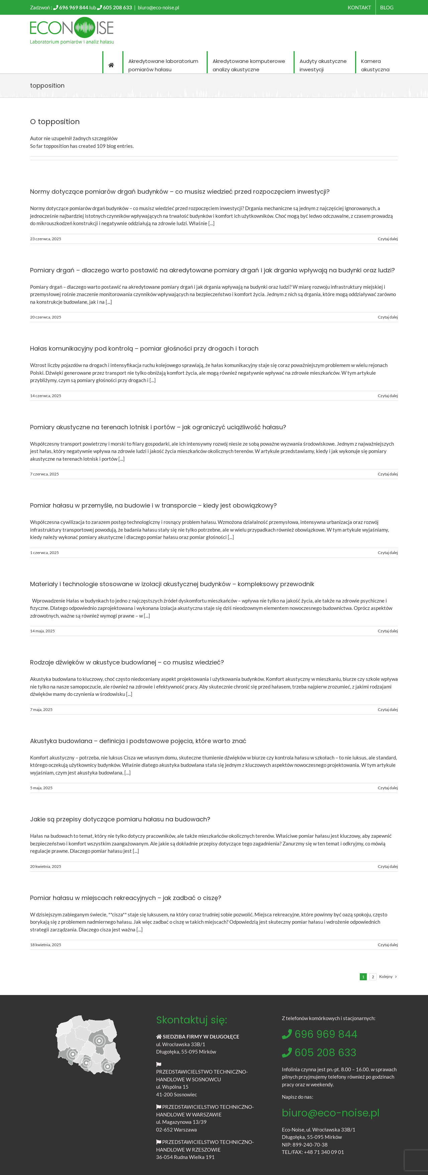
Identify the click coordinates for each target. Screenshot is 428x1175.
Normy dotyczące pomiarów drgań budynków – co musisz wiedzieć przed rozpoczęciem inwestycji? (180, 191)
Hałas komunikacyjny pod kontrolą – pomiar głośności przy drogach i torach (144, 348)
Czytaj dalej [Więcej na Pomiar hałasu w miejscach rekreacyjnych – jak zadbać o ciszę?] (388, 944)
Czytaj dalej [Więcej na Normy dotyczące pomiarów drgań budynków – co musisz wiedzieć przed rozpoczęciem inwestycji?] (388, 238)
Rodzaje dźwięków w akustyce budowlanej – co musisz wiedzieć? (127, 662)
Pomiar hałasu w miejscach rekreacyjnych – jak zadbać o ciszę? (125, 898)
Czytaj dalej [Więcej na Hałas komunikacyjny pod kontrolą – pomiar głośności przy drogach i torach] (388, 395)
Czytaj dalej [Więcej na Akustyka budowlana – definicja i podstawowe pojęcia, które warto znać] (388, 787)
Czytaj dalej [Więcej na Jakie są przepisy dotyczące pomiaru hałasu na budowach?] (388, 866)
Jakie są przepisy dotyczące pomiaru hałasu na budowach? (120, 819)
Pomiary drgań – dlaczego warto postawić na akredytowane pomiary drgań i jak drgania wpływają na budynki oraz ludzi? (212, 270)
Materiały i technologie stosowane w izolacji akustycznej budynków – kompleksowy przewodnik (172, 584)
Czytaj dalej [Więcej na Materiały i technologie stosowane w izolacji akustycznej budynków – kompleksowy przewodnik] (388, 630)
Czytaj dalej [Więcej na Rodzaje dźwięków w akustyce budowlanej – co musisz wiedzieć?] (388, 709)
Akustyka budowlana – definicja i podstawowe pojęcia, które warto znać (138, 741)
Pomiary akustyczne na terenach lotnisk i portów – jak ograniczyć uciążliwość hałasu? (158, 427)
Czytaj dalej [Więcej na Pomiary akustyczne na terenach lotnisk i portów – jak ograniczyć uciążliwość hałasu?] (388, 473)
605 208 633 (117, 7)
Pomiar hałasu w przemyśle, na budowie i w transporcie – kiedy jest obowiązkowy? (153, 505)
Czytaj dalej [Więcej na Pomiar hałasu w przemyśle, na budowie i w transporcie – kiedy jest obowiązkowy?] (388, 552)
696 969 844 (73, 7)
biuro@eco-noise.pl (158, 7)
